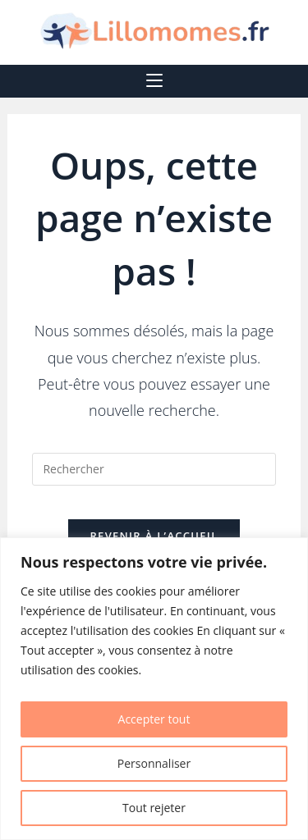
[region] (154, 688)
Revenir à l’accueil (154, 535)
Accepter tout (154, 719)
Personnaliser (154, 763)
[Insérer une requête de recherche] (153, 469)
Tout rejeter (154, 807)
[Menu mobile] (154, 81)
